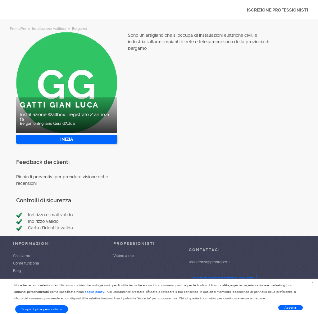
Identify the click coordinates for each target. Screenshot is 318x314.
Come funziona (26, 263)
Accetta (290, 307)
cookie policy (94, 291)
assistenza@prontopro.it (209, 262)
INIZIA (66, 139)
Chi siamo (21, 256)
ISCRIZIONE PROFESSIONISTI (277, 9)
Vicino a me (123, 256)
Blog (17, 271)
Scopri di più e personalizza (41, 309)
